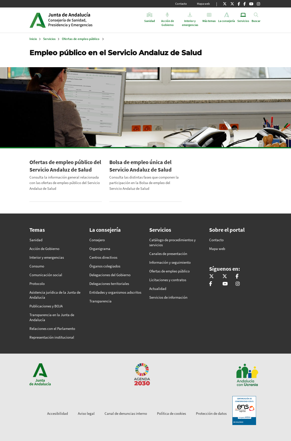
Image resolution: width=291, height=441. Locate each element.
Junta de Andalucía (37, 19)
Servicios (49, 39)
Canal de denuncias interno (126, 413)
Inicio (86, 19)
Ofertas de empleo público (80, 39)
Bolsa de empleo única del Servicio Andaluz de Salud (140, 166)
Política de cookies (171, 413)
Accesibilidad (57, 413)
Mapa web (203, 3)
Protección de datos (211, 413)
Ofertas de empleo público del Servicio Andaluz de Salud (65, 166)
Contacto (181, 3)
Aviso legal (86, 413)
